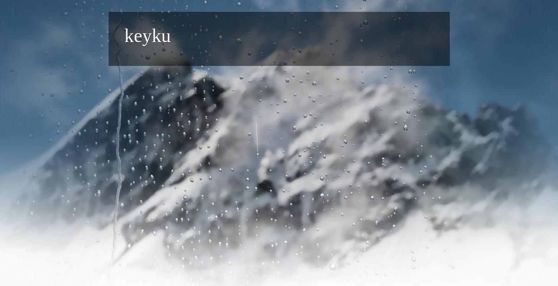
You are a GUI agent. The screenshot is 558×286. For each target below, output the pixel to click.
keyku (148, 35)
